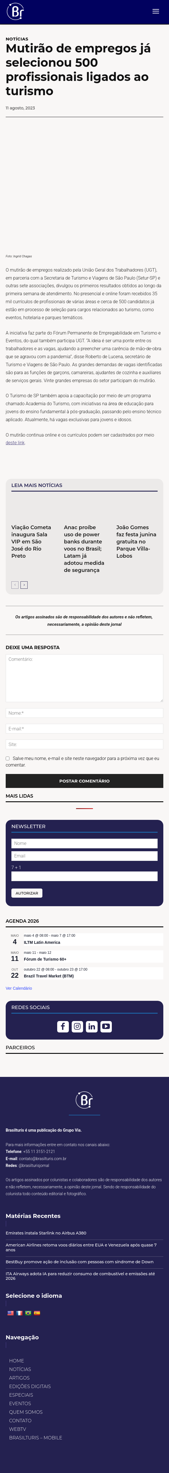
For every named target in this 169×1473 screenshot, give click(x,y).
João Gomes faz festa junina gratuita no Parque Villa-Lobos (136, 541)
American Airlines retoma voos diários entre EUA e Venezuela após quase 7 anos (81, 1247)
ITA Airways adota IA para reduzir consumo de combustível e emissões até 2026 (80, 1276)
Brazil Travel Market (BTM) (49, 976)
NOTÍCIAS (17, 39)
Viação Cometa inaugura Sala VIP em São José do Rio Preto (31, 541)
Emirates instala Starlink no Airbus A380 (46, 1233)
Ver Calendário (19, 988)
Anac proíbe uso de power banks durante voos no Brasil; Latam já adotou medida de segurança (84, 548)
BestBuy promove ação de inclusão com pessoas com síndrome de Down (80, 1261)
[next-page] (24, 585)
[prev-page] (14, 585)
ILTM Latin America (42, 942)
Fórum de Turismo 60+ (45, 959)
